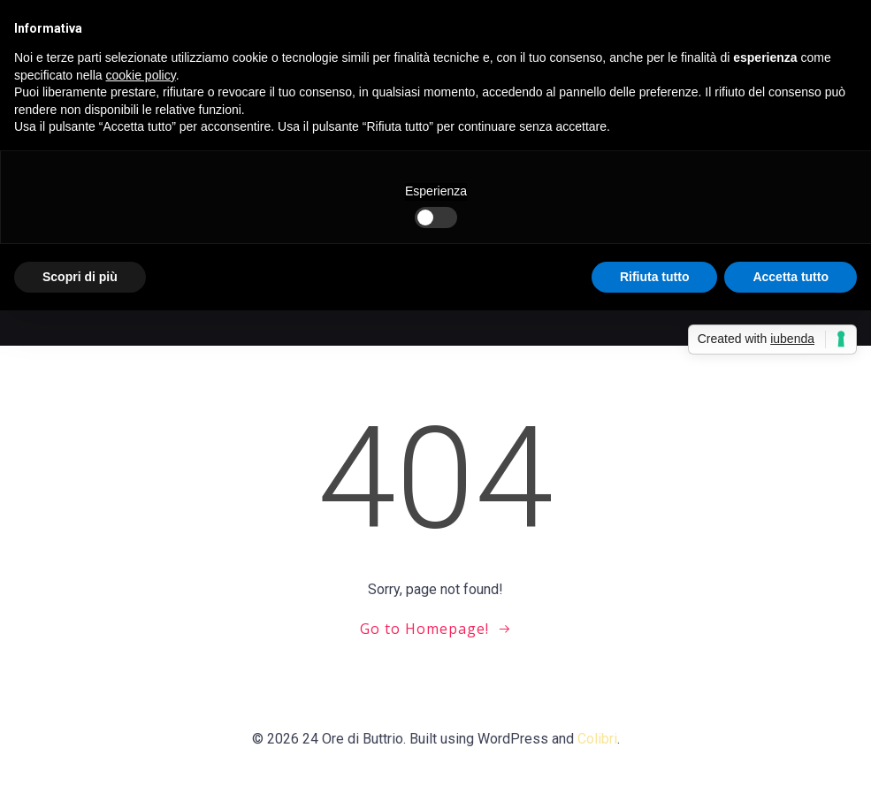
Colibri (597, 738)
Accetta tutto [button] (791, 277)
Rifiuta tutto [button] (655, 277)
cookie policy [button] (141, 75)
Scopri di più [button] (80, 277)
